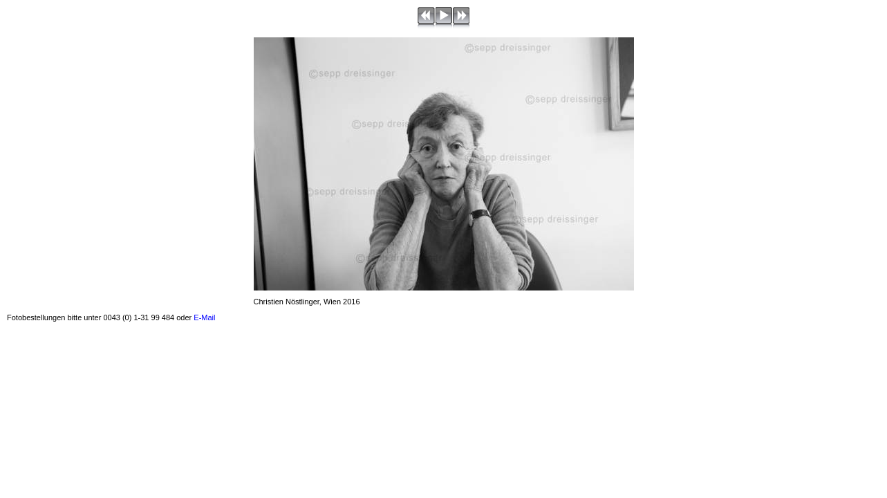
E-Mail (204, 317)
